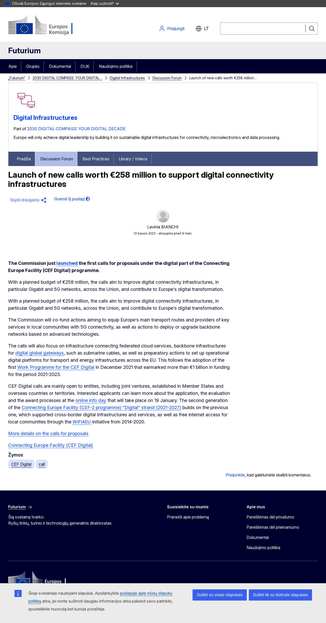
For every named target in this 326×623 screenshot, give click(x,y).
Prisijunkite (235, 474)
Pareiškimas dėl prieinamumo (273, 527)
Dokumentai (60, 66)
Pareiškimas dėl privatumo (270, 517)
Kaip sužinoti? (105, 3)
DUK (84, 66)
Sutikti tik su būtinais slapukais (280, 595)
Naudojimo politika (115, 66)
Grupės (32, 66)
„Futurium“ (16, 78)
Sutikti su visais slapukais (220, 595)
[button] (29, 200)
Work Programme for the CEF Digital (55, 367)
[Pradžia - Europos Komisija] (49, 25)
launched (68, 263)
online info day (90, 400)
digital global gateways (39, 353)
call (42, 464)
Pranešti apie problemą (188, 517)
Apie (12, 66)
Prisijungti (171, 28)
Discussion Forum (167, 78)
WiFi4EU (82, 421)
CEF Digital (21, 464)
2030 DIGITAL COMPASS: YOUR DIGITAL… (67, 78)
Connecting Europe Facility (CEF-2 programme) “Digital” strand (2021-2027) (101, 407)
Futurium (24, 50)
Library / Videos (133, 158)
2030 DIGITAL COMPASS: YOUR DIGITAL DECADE (76, 128)
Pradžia (24, 158)
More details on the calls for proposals (48, 433)
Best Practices (96, 158)
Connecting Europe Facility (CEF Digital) (50, 445)
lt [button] (202, 28)
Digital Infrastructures (127, 78)
